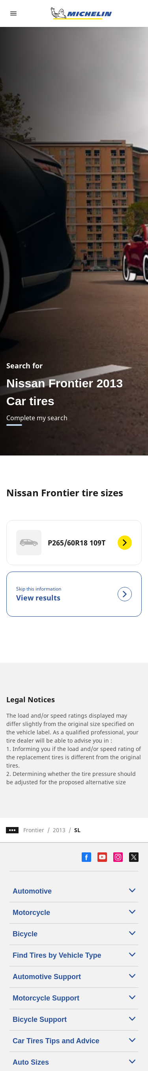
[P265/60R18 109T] (74, 542)
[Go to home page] (81, 13)
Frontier (33, 830)
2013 (59, 830)
